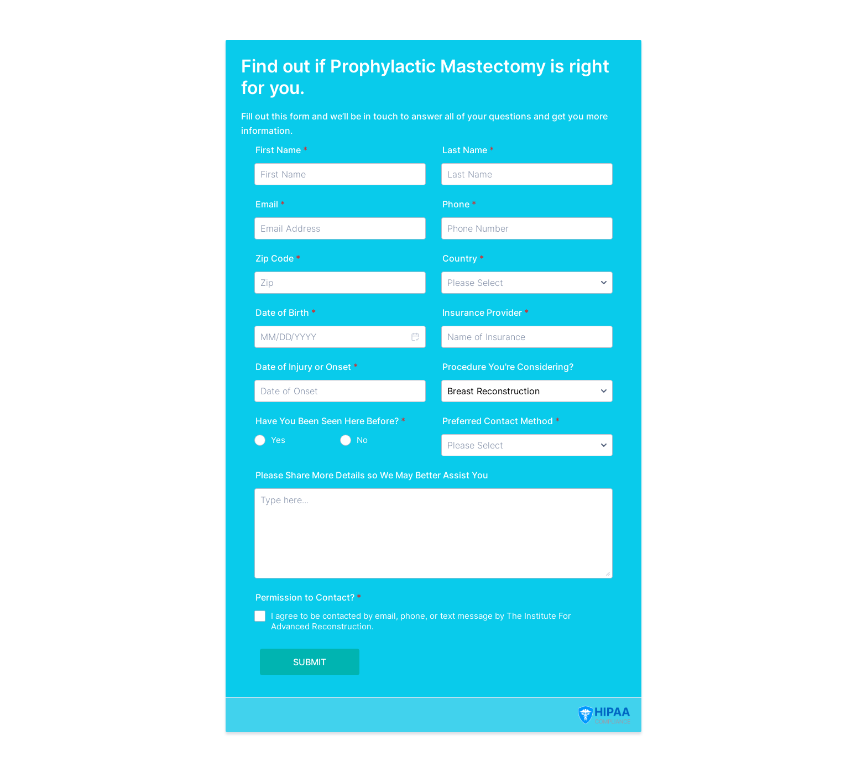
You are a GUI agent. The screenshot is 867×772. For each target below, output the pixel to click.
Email (270, 204)
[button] (415, 337)
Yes (278, 440)
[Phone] (527, 228)
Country (463, 258)
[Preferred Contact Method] (527, 445)
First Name (281, 149)
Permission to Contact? (308, 597)
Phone (459, 204)
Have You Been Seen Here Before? (330, 420)
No (362, 440)
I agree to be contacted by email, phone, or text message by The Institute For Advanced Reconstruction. (421, 621)
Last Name (468, 149)
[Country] (527, 283)
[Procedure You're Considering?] (527, 391)
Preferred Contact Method (501, 420)
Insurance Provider (485, 312)
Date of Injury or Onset (306, 366)
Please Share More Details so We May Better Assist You (371, 475)
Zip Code (277, 258)
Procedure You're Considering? (507, 366)
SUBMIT (309, 661)
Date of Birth (285, 312)
